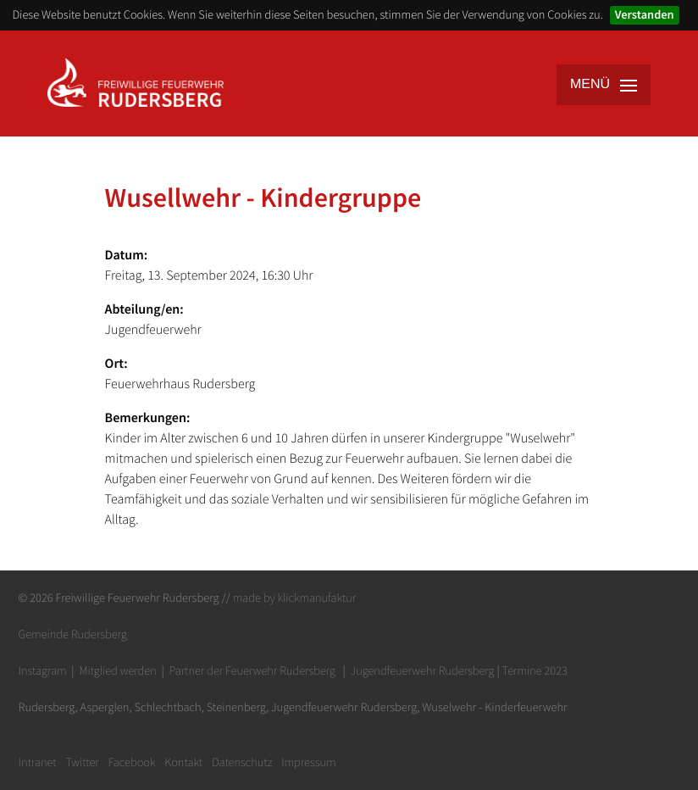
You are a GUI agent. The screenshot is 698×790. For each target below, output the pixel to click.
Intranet (38, 762)
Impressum (308, 762)
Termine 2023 (535, 670)
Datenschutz (242, 762)
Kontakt (183, 762)
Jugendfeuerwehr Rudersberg (423, 670)
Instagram (43, 670)
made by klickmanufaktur (294, 597)
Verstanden (644, 14)
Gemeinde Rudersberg (73, 634)
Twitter (81, 762)
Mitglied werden (117, 670)
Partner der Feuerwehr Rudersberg (252, 670)
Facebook (132, 762)
